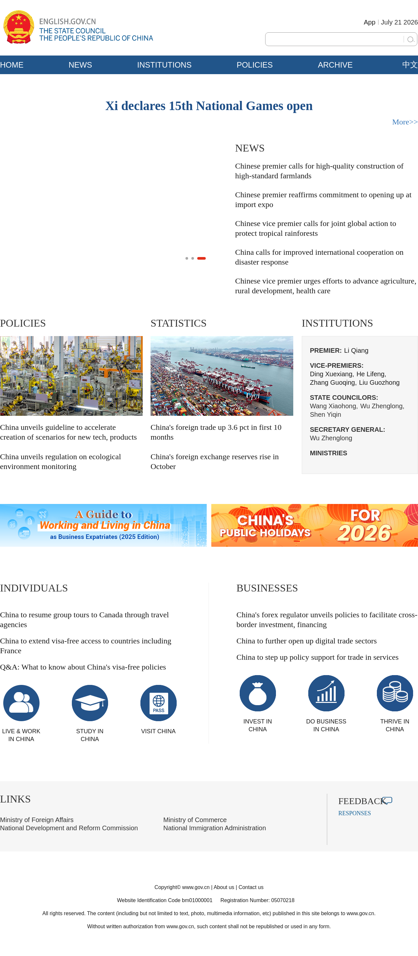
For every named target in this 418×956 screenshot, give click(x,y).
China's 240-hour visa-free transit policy (67, 272)
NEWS (80, 64)
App (370, 22)
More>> (405, 122)
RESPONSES (354, 813)
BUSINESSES (267, 588)
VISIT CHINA (158, 731)
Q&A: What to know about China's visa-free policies (83, 667)
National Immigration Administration (214, 828)
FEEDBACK (362, 801)
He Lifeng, (371, 374)
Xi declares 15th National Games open (209, 106)
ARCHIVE (335, 64)
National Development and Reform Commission (69, 828)
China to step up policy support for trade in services (317, 657)
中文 (410, 64)
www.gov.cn (196, 887)
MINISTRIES (328, 453)
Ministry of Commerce (195, 819)
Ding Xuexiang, (332, 374)
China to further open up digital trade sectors (306, 641)
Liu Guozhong (379, 382)
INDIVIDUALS (34, 588)
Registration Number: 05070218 (257, 900)
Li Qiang (356, 350)
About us (224, 887)
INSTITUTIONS (164, 64)
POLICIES (255, 64)
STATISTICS (179, 323)
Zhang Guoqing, (333, 382)
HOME (12, 64)
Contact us (250, 887)
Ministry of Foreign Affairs (36, 819)
